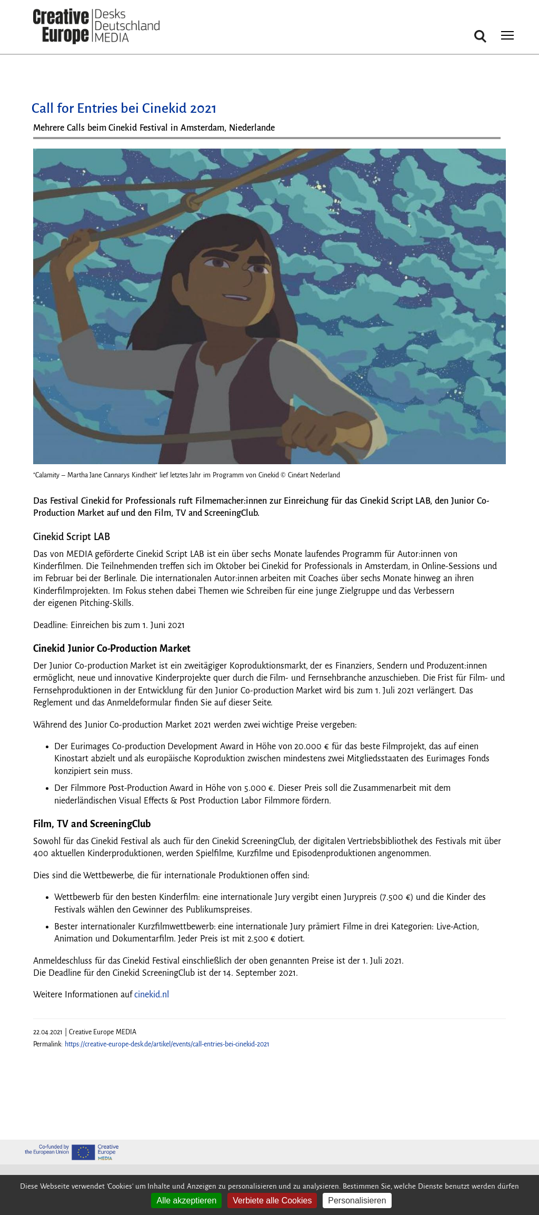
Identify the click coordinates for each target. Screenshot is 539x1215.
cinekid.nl (151, 995)
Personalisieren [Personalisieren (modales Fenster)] (357, 1200)
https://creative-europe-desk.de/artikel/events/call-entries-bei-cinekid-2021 (167, 1044)
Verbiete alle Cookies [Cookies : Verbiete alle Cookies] (272, 1200)
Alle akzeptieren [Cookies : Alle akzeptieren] (186, 1200)
